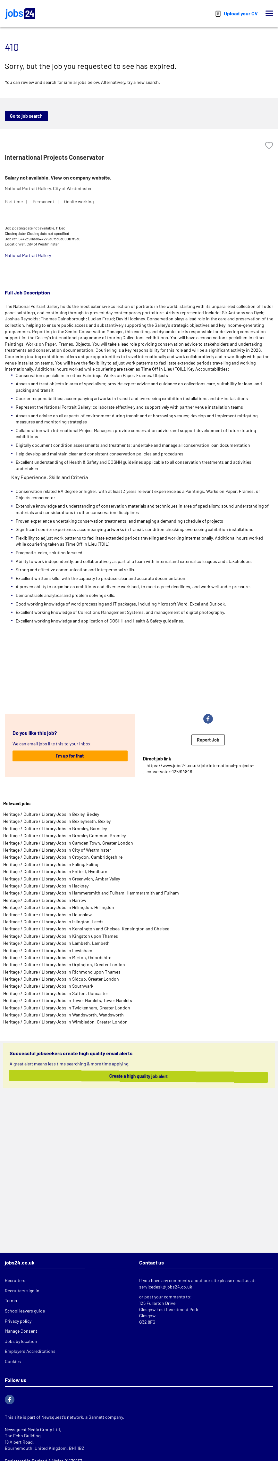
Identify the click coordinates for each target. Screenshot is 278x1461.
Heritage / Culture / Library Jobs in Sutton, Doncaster (55, 993)
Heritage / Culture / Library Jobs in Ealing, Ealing (50, 864)
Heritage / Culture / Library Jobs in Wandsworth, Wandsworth (63, 1014)
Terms (11, 1300)
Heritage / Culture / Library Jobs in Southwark (48, 986)
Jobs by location (21, 1341)
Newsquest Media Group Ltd (32, 1429)
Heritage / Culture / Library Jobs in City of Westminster (57, 850)
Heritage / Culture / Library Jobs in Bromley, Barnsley (55, 828)
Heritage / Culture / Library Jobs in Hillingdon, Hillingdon (58, 907)
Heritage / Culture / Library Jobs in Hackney (45, 885)
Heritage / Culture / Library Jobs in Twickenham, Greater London (66, 1007)
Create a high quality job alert (129, 1076)
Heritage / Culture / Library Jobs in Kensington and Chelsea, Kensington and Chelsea (86, 928)
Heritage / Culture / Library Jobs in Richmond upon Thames (62, 972)
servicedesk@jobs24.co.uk (165, 1286)
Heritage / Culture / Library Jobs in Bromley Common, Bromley (64, 835)
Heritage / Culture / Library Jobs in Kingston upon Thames (60, 936)
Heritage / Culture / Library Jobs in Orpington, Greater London (64, 964)
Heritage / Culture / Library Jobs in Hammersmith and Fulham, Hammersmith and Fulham (91, 892)
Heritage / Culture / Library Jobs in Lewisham (47, 950)
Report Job (208, 740)
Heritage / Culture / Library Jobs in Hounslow (47, 914)
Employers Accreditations (30, 1351)
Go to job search (26, 116)
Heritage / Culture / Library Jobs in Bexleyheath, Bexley (57, 821)
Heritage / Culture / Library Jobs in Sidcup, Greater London (61, 979)
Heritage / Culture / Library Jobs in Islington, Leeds (53, 921)
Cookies (13, 1361)
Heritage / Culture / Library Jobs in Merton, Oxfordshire (57, 957)
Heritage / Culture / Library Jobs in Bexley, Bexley (51, 814)
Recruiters (15, 1280)
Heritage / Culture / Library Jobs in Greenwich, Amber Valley (61, 878)
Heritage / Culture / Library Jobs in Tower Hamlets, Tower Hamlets (67, 1000)
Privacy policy (18, 1321)
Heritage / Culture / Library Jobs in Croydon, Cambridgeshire (62, 857)
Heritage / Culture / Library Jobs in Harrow (44, 900)
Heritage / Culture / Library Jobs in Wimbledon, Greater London (65, 1021)
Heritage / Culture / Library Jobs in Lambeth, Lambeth (56, 943)
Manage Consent (21, 1331)
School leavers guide (25, 1310)
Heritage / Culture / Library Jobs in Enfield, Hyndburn (55, 871)
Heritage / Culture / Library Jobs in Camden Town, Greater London (68, 843)
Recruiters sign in (22, 1290)
